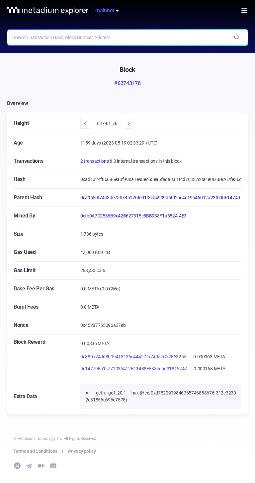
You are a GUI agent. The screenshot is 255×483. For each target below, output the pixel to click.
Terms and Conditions (35, 451)
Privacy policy (82, 451)
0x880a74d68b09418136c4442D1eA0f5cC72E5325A (133, 356)
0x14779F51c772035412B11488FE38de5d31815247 (133, 368)
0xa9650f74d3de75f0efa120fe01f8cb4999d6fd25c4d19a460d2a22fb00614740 (160, 197)
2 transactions (95, 161)
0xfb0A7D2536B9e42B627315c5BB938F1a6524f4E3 (133, 215)
